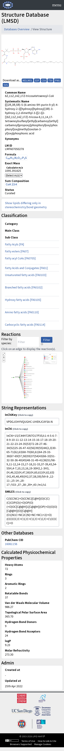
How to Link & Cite (47, 740)
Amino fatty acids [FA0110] (22, 312)
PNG (57, 80)
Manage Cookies (42, 744)
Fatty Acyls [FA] (14, 244)
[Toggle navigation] (56, 5)
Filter (46, 340)
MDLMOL (27, 80)
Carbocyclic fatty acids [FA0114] (25, 324)
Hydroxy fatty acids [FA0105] (23, 300)
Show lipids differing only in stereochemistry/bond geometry (26, 205)
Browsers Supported (21, 744)
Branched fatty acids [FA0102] (23, 287)
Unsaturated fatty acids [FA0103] (25, 275)
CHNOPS (16, 158)
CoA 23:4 (11, 184)
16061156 (11, 544)
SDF (37, 80)
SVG (6, 85)
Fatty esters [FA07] (17, 251)
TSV (50, 80)
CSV (44, 80)
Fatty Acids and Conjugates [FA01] (26, 268)
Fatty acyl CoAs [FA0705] (20, 258)
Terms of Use (28, 740)
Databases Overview (17, 29)
